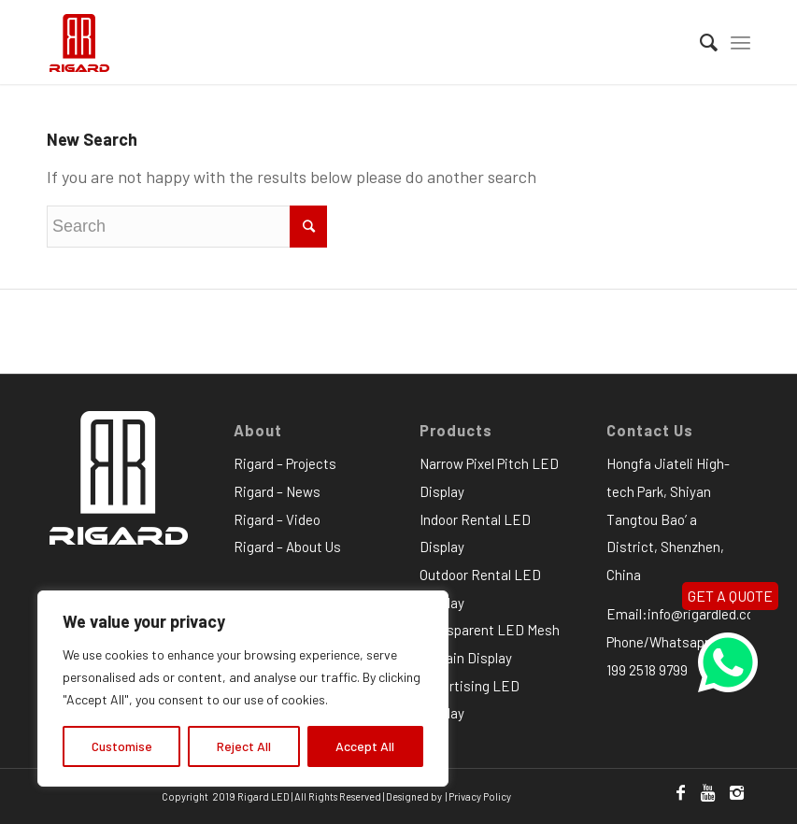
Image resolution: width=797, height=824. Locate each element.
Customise (122, 746)
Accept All (364, 746)
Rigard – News (277, 491)
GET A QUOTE (730, 595)
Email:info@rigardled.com (686, 613)
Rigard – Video (277, 519)
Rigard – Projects (285, 463)
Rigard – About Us (287, 546)
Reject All (244, 746)
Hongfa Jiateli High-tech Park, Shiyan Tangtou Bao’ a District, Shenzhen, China (668, 519)
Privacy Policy (479, 796)
